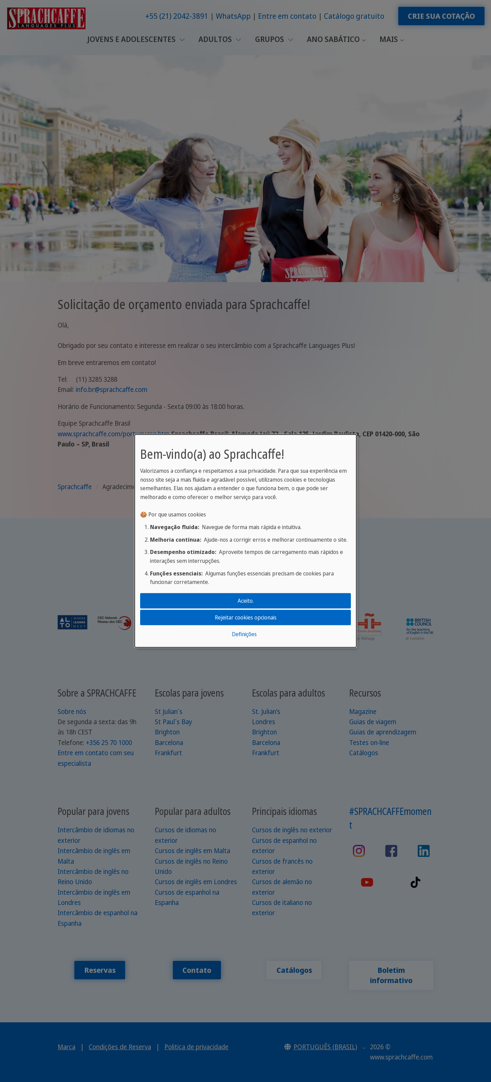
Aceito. (246, 600)
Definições (244, 634)
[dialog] (245, 541)
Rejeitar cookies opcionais (246, 617)
